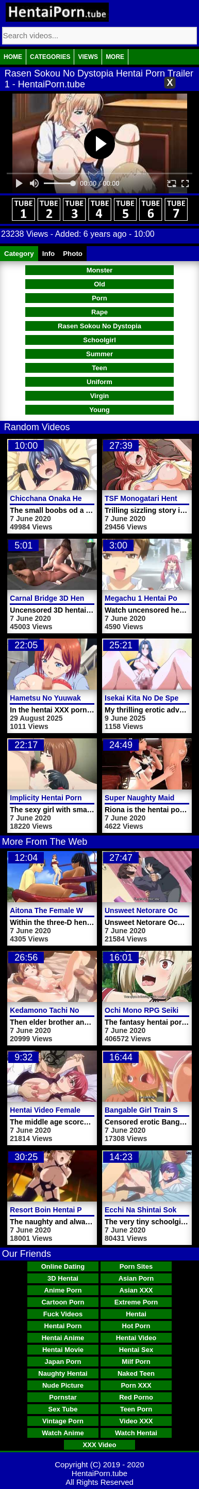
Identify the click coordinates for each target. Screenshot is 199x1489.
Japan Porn (63, 1361)
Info (48, 253)
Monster (100, 270)
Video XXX (136, 1421)
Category (19, 253)
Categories (50, 56)
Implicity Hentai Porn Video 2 (59, 798)
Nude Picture (63, 1385)
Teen (99, 368)
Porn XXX (136, 1385)
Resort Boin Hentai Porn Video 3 (65, 1210)
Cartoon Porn (62, 1302)
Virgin (99, 396)
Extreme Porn (136, 1302)
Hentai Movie (63, 1350)
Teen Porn (136, 1409)
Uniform (99, 382)
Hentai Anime (63, 1338)
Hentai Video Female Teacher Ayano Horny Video (93, 1110)
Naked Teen (136, 1373)
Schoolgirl (99, 340)
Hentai (136, 1314)
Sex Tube (63, 1409)
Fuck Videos (62, 1314)
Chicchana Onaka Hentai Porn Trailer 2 (76, 498)
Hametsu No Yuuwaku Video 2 (61, 698)
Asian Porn (136, 1278)
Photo (72, 253)
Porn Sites (136, 1266)
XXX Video (100, 1445)
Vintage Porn (63, 1421)
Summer (99, 354)
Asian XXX (136, 1290)
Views (88, 56)
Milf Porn (136, 1361)
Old (99, 284)
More (115, 56)
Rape (99, 312)
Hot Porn (136, 1326)
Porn (99, 298)
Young (99, 410)
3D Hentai (62, 1278)
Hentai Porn (63, 1326)
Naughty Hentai (62, 1373)
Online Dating (63, 1266)
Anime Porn (63, 1290)
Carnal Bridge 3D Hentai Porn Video (71, 598)
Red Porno (136, 1397)
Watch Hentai (136, 1433)
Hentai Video (136, 1338)
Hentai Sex (136, 1350)
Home (13, 56)
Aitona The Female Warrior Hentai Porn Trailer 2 (92, 910)
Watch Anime (63, 1433)
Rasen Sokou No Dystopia (99, 326)
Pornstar (62, 1397)
